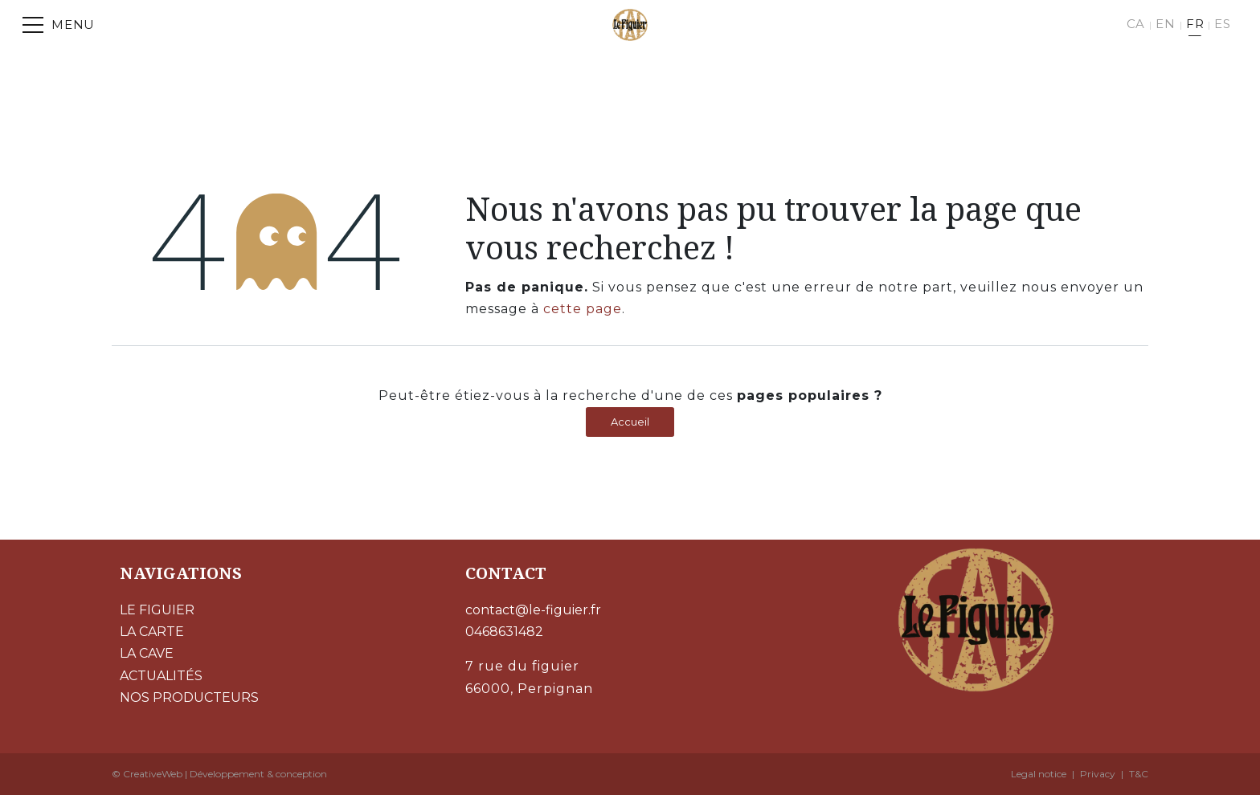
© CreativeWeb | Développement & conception (219, 774)
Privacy (1097, 774)
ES (1222, 23)
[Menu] (58, 25)
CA (1136, 23)
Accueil (630, 421)
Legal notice (1038, 774)
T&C (1138, 774)
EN (1166, 23)
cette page (582, 308)
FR (1195, 23)
